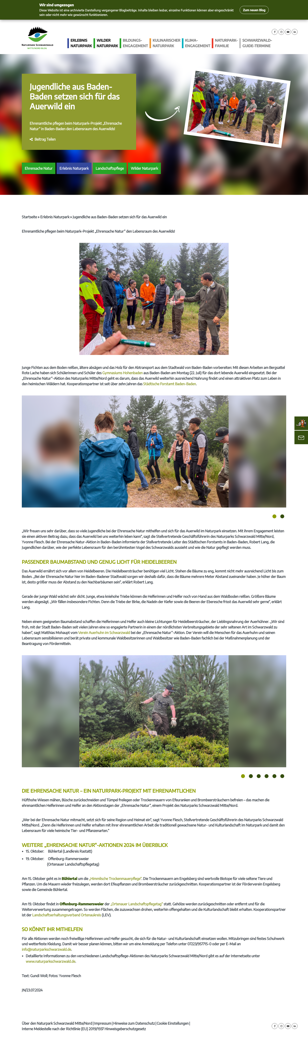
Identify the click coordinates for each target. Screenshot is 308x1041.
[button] (43, 139)
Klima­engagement (197, 43)
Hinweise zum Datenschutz (134, 1023)
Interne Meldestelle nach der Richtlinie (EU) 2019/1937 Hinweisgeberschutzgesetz (84, 1028)
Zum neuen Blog (254, 10)
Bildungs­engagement (135, 43)
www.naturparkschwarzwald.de (50, 961)
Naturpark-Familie (226, 43)
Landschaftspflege (110, 168)
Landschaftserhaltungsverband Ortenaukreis (66, 915)
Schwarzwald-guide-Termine (257, 43)
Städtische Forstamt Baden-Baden (169, 383)
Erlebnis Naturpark (81, 43)
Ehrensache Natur (38, 168)
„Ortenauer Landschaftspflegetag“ (136, 904)
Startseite (29, 217)
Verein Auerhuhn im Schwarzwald (104, 632)
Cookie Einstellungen (173, 1023)
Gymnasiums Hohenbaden (122, 372)
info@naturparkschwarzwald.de (46, 949)
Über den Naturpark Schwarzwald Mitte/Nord (57, 1023)
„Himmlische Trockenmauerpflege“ (115, 878)
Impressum (102, 1023)
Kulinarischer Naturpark (166, 43)
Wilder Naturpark (107, 43)
